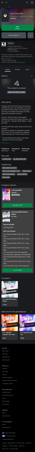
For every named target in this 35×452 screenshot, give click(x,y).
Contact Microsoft (11, 443)
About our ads (5, 448)
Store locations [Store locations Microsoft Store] (5, 404)
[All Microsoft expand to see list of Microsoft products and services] (2, 2)
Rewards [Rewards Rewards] (4, 412)
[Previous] (28, 76)
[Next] (32, 76)
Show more (5, 143)
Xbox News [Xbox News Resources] (4, 368)
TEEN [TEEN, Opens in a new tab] (10, 43)
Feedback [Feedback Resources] (4, 374)
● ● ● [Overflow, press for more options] (30, 35)
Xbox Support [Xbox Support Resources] (5, 371)
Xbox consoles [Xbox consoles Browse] (5, 350)
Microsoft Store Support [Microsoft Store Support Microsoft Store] (7, 395)
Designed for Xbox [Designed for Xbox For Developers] (6, 427)
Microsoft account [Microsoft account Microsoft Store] (6, 392)
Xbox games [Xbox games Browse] (5, 353)
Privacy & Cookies (21, 443)
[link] (9, 294)
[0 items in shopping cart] (27, 2)
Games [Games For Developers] (3, 424)
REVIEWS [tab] (17, 69)
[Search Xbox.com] (6, 2)
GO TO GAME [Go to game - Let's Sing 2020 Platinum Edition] (18, 270)
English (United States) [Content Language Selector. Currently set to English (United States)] (10, 432)
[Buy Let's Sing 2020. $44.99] (17, 28)
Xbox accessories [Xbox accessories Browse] (6, 359)
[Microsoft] (17, 1)
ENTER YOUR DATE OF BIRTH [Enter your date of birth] (16, 92)
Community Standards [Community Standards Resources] (7, 377)
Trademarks (5, 445)
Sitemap (4, 443)
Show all (23, 311)
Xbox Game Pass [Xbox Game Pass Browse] (6, 356)
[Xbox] (4, 6)
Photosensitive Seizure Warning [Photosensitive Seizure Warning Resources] (9, 380)
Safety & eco (21, 445)
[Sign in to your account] (32, 2)
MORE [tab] (27, 69)
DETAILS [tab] (7, 69)
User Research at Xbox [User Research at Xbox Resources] (7, 383)
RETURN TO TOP (17, 205)
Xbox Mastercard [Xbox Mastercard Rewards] (6, 415)
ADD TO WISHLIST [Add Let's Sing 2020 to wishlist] (13, 35)
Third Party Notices (13, 445)
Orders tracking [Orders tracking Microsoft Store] (5, 401)
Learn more (8, 58)
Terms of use (28, 443)
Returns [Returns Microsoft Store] (4, 398)
